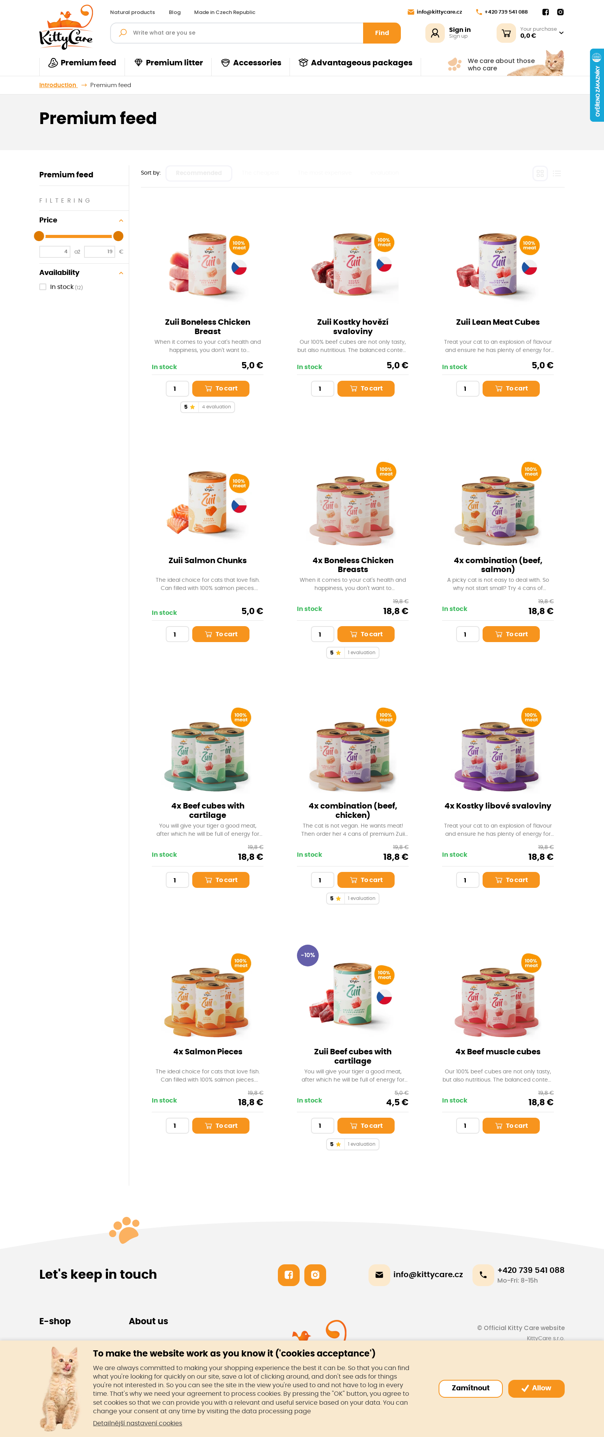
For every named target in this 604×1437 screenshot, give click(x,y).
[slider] (39, 236)
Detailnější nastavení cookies (137, 1423)
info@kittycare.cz (434, 12)
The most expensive (325, 173)
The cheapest (260, 173)
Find (382, 33)
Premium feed (82, 63)
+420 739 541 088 (502, 12)
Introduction (58, 85)
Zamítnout (471, 1388)
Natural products (132, 12)
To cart (220, 388)
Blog (175, 12)
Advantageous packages (355, 63)
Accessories (250, 63)
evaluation (384, 173)
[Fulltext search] (255, 33)
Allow (536, 1388)
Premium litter (168, 63)
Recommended (199, 173)
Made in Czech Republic (224, 12)
